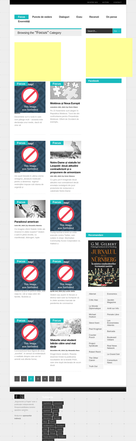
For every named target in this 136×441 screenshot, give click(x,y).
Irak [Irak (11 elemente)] (55, 414)
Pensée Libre (113, 314)
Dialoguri (64, 16)
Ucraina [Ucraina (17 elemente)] (62, 437)
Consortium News (112, 361)
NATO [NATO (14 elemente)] (52, 422)
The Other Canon (93, 359)
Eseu (79, 16)
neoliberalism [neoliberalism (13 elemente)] (48, 425)
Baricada (111, 331)
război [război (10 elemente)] (59, 429)
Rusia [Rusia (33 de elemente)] (52, 429)
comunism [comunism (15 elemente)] (58, 403)
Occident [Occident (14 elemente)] (60, 425)
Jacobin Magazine (111, 301)
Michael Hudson (92, 315)
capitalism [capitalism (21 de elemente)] (47, 403)
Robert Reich (95, 352)
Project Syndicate (93, 344)
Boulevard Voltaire (111, 338)
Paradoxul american (26, 221)
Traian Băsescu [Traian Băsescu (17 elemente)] (49, 437)
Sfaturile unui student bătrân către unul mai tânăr (63, 343)
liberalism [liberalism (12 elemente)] (47, 418)
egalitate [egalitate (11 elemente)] (46, 411)
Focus (21, 16)
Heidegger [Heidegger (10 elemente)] (47, 414)
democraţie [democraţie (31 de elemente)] (47, 407)
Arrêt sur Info (113, 308)
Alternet (92, 294)
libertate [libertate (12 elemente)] (57, 418)
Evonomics (112, 294)
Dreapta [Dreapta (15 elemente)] (58, 407)
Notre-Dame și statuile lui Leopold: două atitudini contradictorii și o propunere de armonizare (65, 167)
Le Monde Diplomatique (95, 307)
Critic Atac (93, 300)
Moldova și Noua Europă (65, 103)
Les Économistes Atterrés (113, 322)
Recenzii (94, 16)
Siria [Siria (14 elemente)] (45, 433)
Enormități (24, 21)
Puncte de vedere (42, 16)
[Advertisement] (37, 61)
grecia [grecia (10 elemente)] (55, 411)
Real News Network (112, 347)
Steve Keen (94, 323)
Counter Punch (92, 336)
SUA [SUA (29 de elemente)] (60, 433)
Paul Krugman (95, 329)
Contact (117, 2)
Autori (105, 2)
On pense (111, 16)
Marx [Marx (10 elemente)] (45, 422)
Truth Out (93, 366)
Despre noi (92, 2)
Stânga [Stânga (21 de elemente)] (52, 433)
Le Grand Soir (113, 354)
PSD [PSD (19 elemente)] (45, 429)
